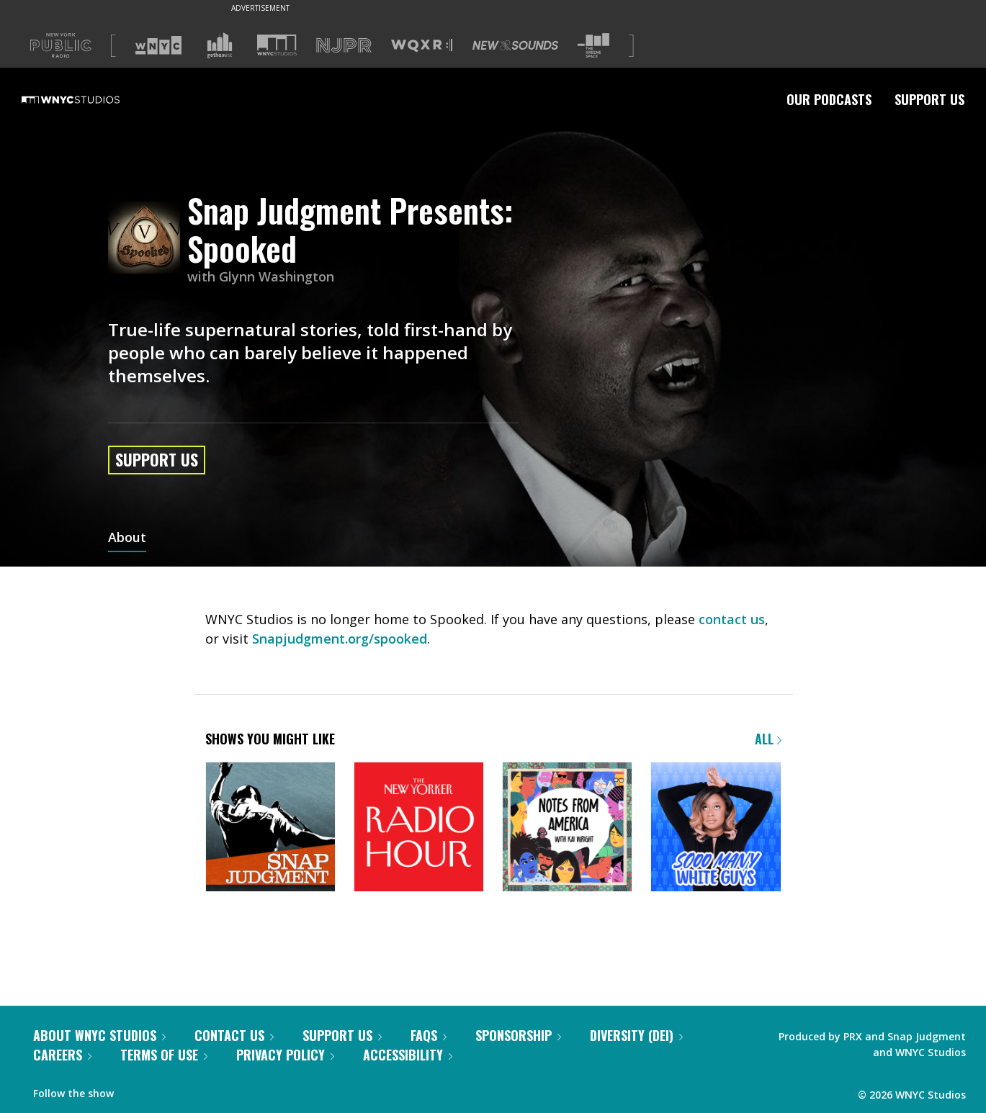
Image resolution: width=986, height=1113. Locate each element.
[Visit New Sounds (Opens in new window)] (515, 45)
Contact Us (234, 1035)
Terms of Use (163, 1054)
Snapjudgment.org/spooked (339, 638)
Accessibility (407, 1054)
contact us (732, 619)
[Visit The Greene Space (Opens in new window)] (593, 45)
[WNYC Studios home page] (89, 99)
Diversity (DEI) (636, 1035)
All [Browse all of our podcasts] (768, 738)
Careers (62, 1054)
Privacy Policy (285, 1054)
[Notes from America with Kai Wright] (567, 828)
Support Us (929, 99)
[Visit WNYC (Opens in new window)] (158, 45)
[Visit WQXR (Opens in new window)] (421, 46)
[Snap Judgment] (270, 828)
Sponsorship (518, 1035)
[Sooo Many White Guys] (715, 828)
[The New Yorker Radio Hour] (419, 828)
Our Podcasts (828, 99)
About (127, 538)
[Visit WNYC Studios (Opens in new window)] (277, 45)
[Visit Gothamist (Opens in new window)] (220, 45)
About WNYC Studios (99, 1035)
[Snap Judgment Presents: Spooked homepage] (147, 239)
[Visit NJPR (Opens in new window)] (344, 45)
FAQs (429, 1035)
